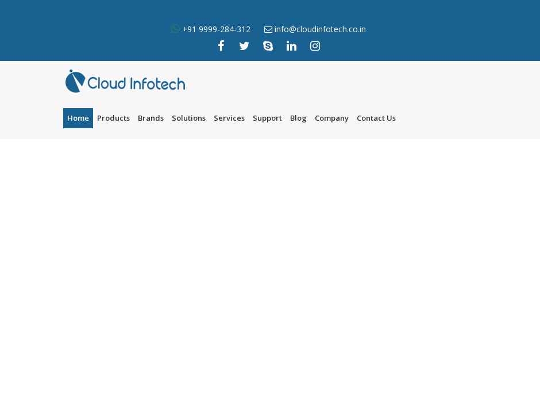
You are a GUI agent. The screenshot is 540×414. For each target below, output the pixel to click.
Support (267, 118)
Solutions (189, 118)
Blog (298, 118)
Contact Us (376, 118)
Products (113, 118)
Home (78, 118)
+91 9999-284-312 (215, 29)
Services (229, 118)
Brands (151, 118)
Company (332, 118)
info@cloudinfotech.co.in (320, 29)
